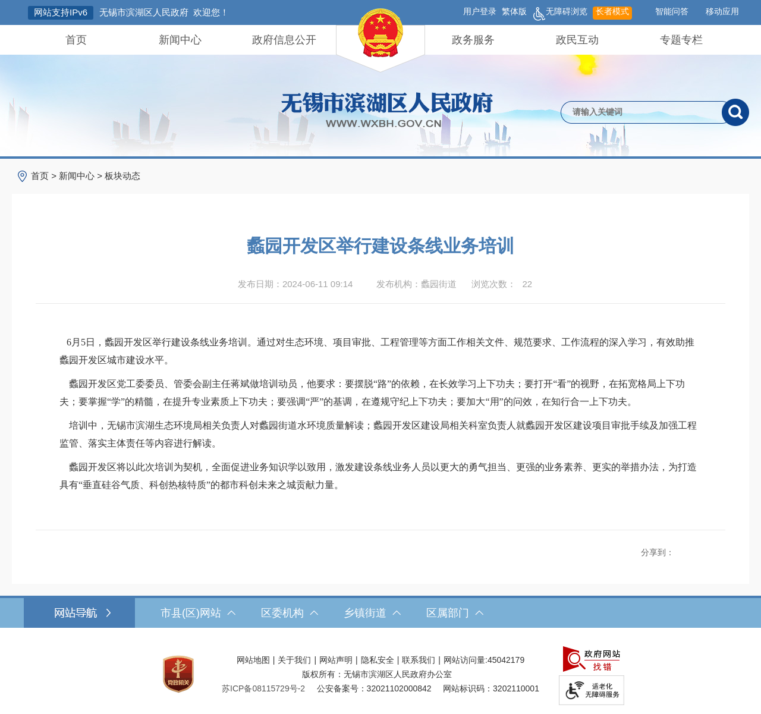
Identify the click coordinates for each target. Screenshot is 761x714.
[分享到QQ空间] (693, 549)
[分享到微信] (706, 549)
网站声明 (336, 660)
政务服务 (473, 40)
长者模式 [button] (612, 11)
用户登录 (479, 11)
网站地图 (253, 660)
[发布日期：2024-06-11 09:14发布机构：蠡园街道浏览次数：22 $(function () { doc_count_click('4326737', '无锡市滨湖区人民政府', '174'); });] (380, 284)
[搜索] (735, 112)
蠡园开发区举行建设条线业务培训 (380, 246)
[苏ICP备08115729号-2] (263, 688)
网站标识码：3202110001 (491, 688)
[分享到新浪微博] (680, 549)
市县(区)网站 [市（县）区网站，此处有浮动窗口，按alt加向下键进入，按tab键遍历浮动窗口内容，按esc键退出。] (198, 613)
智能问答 (671, 11)
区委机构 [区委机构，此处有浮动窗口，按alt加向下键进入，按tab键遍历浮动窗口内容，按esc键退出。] (289, 613)
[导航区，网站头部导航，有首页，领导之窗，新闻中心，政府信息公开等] (380, 40)
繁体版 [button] (514, 11)
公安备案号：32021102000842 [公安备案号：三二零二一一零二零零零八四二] (374, 688)
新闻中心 (180, 40)
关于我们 (294, 660)
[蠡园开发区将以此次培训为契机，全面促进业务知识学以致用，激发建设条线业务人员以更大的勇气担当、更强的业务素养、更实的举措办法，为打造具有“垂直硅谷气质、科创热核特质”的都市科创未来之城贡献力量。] (380, 476)
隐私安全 (377, 660)
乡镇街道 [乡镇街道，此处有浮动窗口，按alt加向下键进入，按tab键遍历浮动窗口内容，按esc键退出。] (372, 613)
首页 (76, 40)
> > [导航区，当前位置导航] (85, 176)
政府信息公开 (284, 40)
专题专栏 (681, 40)
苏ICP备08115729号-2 (263, 688)
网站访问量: (466, 660)
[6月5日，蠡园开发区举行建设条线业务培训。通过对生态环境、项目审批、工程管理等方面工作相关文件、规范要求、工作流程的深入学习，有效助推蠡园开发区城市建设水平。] (380, 351)
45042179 (506, 660)
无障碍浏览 (559, 13)
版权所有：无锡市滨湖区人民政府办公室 (377, 674)
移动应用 (722, 11)
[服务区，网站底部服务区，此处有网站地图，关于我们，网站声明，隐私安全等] (380, 674)
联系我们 (418, 660)
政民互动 (577, 40)
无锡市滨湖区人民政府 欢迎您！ (164, 12)
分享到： (657, 552)
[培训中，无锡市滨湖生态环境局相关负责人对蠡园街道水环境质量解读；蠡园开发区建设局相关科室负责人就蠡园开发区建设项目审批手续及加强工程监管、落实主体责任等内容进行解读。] (380, 434)
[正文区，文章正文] (380, 389)
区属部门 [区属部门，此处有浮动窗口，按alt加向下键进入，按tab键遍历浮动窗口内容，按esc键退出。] (454, 613)
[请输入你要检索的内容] (641, 112)
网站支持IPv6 (60, 12)
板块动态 (122, 176)
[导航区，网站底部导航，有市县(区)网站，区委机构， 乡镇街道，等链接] (380, 613)
